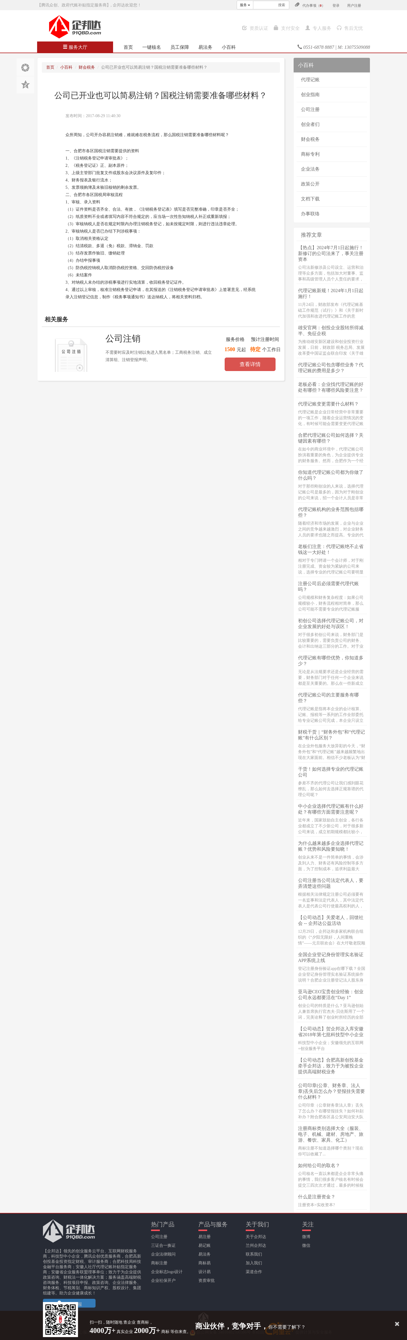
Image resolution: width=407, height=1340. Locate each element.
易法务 (205, 47)
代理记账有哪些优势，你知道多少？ (330, 660)
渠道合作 (254, 1272)
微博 (306, 1237)
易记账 (204, 1245)
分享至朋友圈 (25, 67)
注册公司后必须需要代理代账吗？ (328, 586)
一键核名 (151, 47)
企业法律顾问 (163, 1254)
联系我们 (254, 1254)
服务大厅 (75, 47)
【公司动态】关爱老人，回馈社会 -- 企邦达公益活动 (330, 920)
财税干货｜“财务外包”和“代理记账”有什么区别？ (331, 734)
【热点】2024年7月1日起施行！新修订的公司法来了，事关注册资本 (330, 253)
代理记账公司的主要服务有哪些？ (328, 697)
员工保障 (179, 47)
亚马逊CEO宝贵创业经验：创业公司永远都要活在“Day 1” (330, 994)
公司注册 (310, 109)
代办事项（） (313, 6)
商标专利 (310, 154)
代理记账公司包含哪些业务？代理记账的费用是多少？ (330, 367)
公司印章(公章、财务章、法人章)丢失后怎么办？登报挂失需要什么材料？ (331, 1091)
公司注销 (123, 338)
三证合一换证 (163, 1245)
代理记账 (310, 79)
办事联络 (310, 213)
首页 (128, 47)
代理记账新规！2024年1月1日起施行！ (330, 293)
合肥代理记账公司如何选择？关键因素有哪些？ (330, 438)
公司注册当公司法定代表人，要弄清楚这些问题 (330, 883)
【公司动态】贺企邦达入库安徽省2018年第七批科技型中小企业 (330, 1031)
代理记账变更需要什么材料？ (328, 403)
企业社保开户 (163, 1280)
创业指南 (310, 94)
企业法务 (310, 169)
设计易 (204, 1272)
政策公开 (310, 183)
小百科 (229, 47)
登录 (336, 6)
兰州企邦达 (256, 1245)
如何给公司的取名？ (319, 1165)
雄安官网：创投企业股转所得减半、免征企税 (330, 330)
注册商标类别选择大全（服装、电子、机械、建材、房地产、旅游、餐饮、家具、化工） (330, 1134)
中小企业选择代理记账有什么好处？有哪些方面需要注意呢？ (330, 809)
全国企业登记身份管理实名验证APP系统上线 (330, 957)
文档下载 (310, 198)
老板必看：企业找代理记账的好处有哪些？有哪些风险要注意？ (330, 387)
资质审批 (206, 1280)
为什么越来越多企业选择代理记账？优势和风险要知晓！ (330, 846)
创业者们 (310, 124)
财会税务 (87, 67)
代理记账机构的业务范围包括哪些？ (330, 512)
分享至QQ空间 (25, 84)
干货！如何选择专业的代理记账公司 (330, 772)
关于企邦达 (256, 1237)
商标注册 (159, 1263)
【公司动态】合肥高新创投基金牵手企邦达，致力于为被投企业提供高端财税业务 (330, 1066)
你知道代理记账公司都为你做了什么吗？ (330, 475)
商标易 (204, 1263)
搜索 (281, 5)
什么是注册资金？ (316, 1196)
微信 (306, 1245)
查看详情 (250, 364)
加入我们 (254, 1263)
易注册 (204, 1237)
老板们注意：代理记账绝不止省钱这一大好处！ (330, 549)
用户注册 (354, 6)
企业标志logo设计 (167, 1272)
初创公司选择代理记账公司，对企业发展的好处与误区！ (330, 623)
